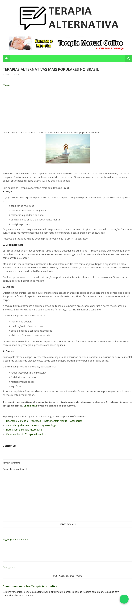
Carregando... (9, 567)
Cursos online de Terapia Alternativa (26, 434)
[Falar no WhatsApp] (124, 599)
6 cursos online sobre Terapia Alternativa (30, 586)
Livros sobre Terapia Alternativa (24, 429)
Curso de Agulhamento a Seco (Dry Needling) (31, 425)
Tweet (7, 85)
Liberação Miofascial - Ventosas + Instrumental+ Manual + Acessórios (44, 420)
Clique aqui (30, 405)
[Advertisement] (27, 110)
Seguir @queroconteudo (15, 539)
